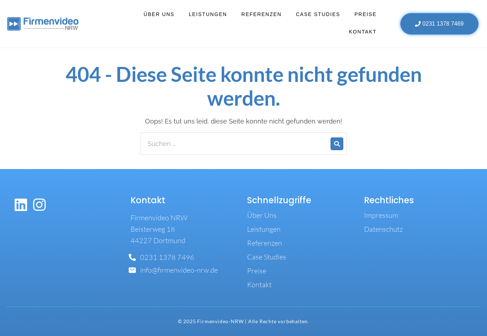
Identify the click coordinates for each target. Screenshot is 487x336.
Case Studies (318, 14)
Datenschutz (383, 229)
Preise (365, 14)
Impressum (381, 215)
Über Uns (159, 14)
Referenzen (261, 14)
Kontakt (363, 32)
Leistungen (208, 14)
